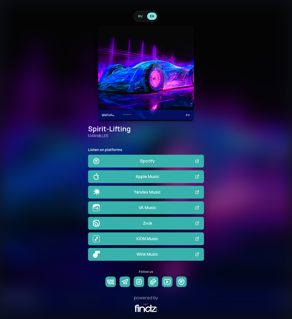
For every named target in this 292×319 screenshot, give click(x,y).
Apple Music (146, 176)
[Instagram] (139, 281)
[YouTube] (167, 281)
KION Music (146, 238)
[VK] (110, 281)
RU (140, 16)
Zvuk (146, 223)
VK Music (146, 207)
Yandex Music (146, 192)
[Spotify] (181, 281)
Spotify (146, 161)
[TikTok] (153, 281)
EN (152, 16)
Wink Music (146, 254)
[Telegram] (125, 281)
